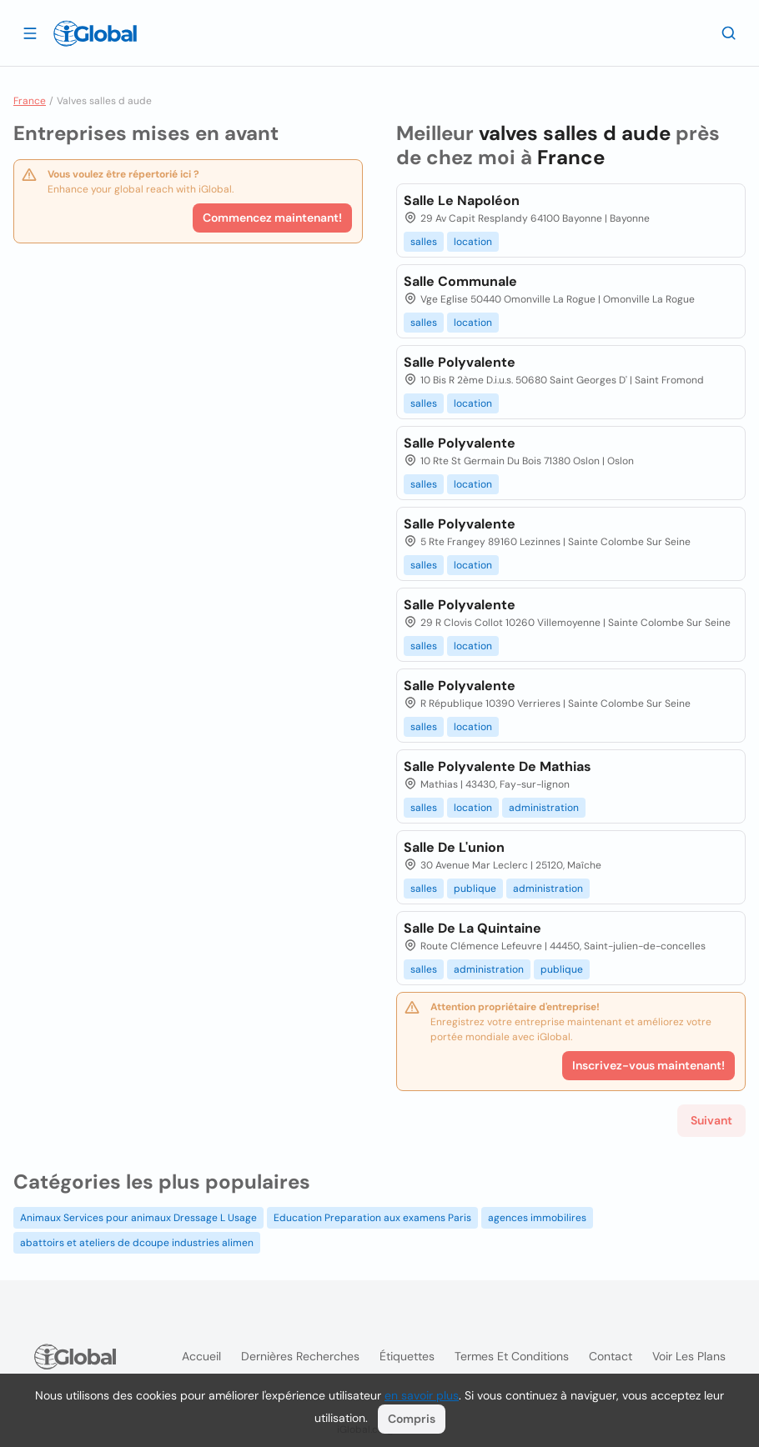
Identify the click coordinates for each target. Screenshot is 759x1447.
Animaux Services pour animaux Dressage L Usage (138, 1217)
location (473, 241)
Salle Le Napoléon (462, 200)
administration (544, 807)
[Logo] (95, 33)
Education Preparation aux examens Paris (372, 1217)
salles (423, 241)
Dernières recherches (300, 1356)
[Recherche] (729, 32)
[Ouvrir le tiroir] (30, 32)
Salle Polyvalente (459, 362)
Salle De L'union (454, 847)
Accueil (201, 1356)
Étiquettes (407, 1356)
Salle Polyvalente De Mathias (497, 766)
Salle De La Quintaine (472, 928)
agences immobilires (537, 1217)
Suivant (711, 1120)
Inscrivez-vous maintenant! (648, 1065)
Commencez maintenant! (272, 217)
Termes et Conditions (512, 1356)
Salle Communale (460, 281)
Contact (610, 1356)
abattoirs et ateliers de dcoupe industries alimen (137, 1242)
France (29, 101)
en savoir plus (422, 1395)
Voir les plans (689, 1356)
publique (475, 888)
